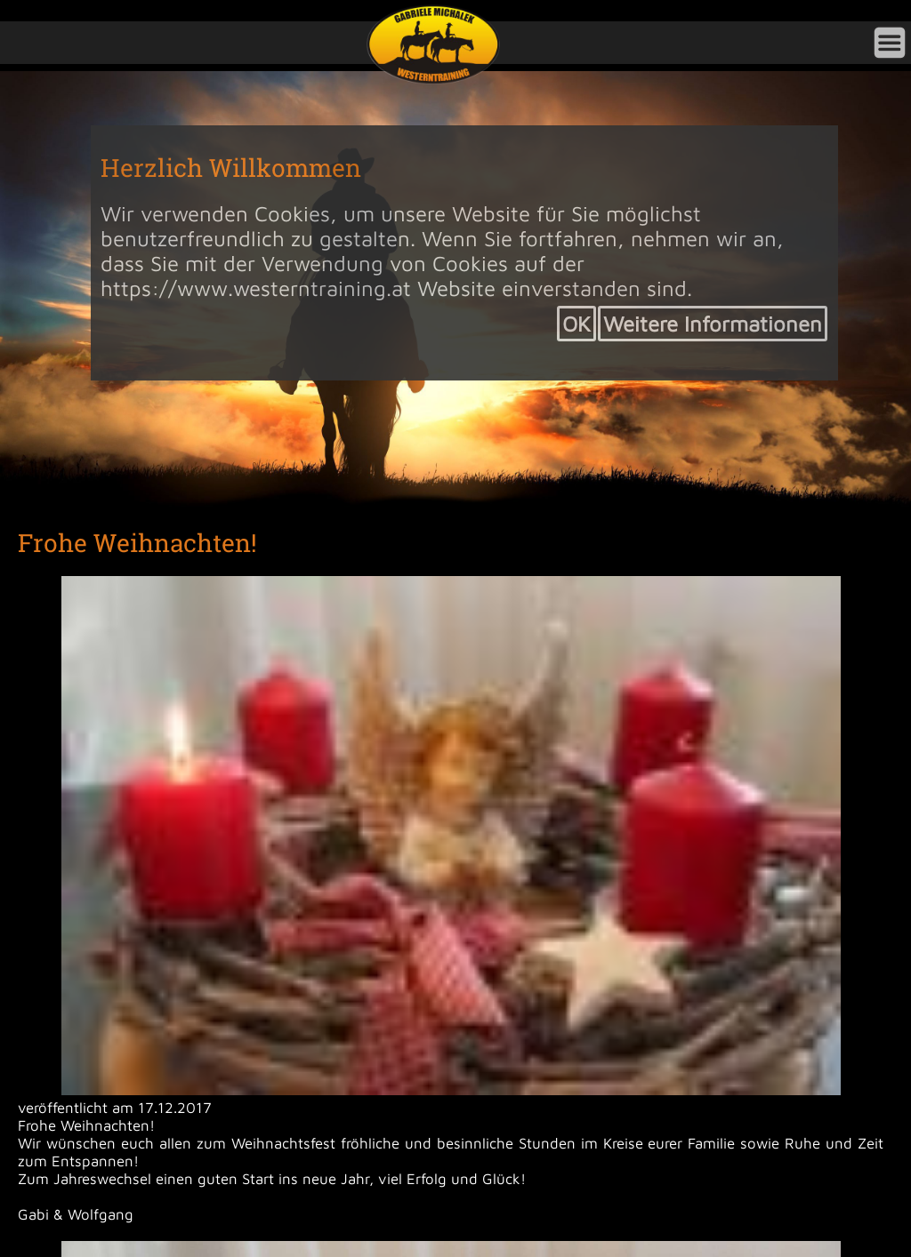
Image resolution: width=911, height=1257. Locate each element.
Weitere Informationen (712, 323)
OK (576, 323)
